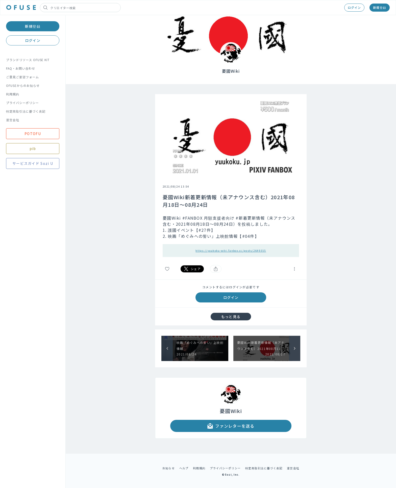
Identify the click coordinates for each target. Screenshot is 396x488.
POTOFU (32, 133)
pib (33, 148)
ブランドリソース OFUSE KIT (27, 60)
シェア (192, 268)
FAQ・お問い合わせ (20, 68)
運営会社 (12, 120)
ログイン (354, 7)
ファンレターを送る (231, 426)
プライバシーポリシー (22, 102)
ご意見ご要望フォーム (22, 77)
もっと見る (230, 316)
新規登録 (379, 7)
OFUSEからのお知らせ (23, 85)
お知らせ (168, 468)
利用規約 (12, 94)
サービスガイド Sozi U (32, 163)
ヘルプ (184, 468)
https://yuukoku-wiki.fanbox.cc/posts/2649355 (230, 250)
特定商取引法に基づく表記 (25, 111)
